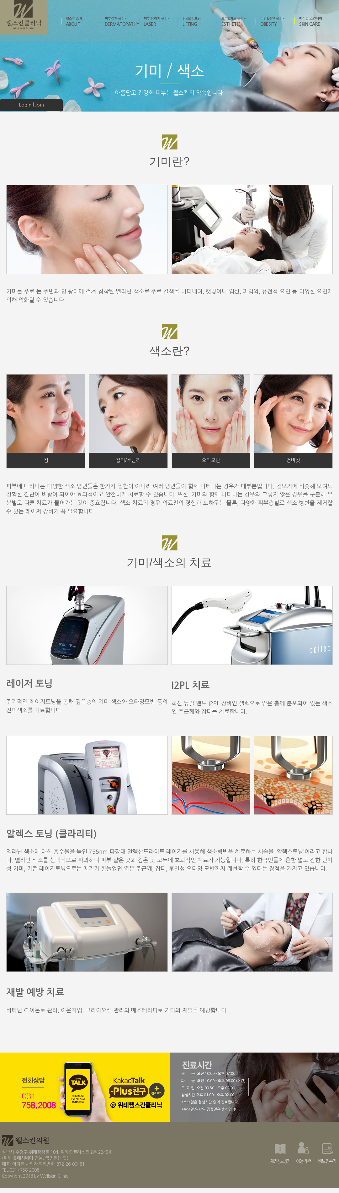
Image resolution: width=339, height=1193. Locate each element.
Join (39, 105)
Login (25, 105)
